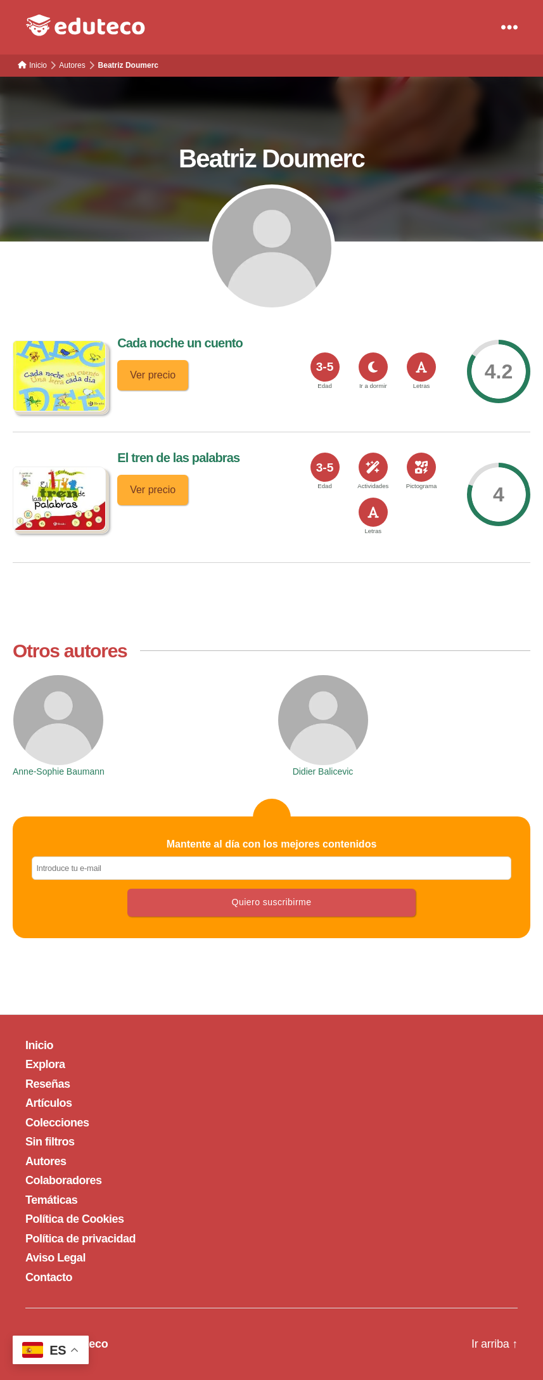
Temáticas (51, 1200)
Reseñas (47, 1084)
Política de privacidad (80, 1238)
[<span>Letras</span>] (421, 367)
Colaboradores (63, 1180)
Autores (46, 1161)
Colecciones (57, 1122)
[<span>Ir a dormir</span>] (373, 367)
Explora (45, 1064)
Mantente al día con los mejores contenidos (271, 859)
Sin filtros (50, 1141)
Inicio (39, 1045)
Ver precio (153, 375)
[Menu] (509, 27)
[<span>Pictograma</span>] (421, 467)
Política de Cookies (74, 1219)
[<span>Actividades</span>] (373, 467)
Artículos (48, 1103)
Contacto (48, 1277)
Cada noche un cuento (180, 343)
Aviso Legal (55, 1257)
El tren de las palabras (178, 458)
